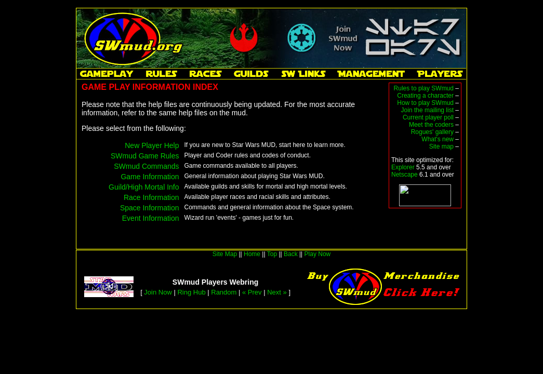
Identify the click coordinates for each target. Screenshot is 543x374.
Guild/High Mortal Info (144, 187)
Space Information (149, 208)
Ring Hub (191, 292)
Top (272, 254)
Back (291, 254)
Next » (277, 292)
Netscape (404, 174)
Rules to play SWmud (424, 88)
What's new (437, 139)
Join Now (157, 292)
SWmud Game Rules (145, 156)
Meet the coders (431, 124)
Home (252, 254)
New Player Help (152, 145)
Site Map (225, 254)
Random (223, 292)
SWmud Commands (146, 166)
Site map (441, 146)
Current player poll (428, 117)
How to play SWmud (425, 102)
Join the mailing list (427, 110)
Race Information (151, 197)
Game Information (150, 176)
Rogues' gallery (432, 132)
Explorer (403, 167)
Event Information (150, 218)
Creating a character (425, 95)
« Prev (252, 292)
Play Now (317, 254)
